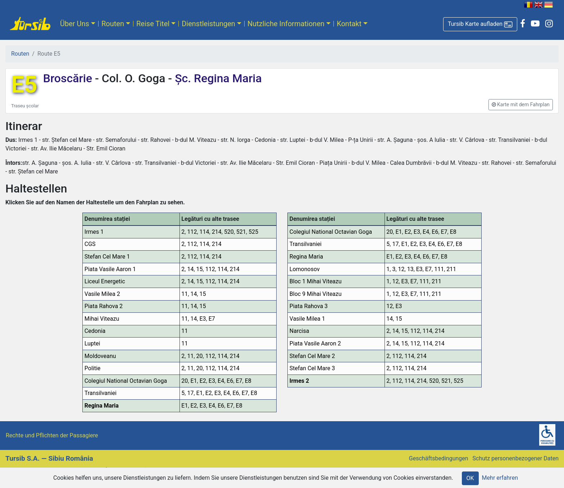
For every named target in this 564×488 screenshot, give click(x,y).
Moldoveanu (100, 356)
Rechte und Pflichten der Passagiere (52, 435)
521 (241, 231)
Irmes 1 (94, 231)
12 (401, 269)
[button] (480, 24)
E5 (24, 84)
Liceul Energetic (105, 281)
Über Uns (74, 24)
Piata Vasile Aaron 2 (315, 343)
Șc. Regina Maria (216, 78)
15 (199, 269)
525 (253, 231)
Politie (93, 368)
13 (410, 269)
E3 (203, 318)
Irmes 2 (299, 380)
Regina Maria (102, 405)
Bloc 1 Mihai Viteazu (316, 281)
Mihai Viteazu (102, 318)
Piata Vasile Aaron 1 (110, 269)
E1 (193, 380)
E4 (221, 380)
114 (204, 231)
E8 (248, 380)
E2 (203, 380)
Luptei (92, 343)
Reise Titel (152, 24)
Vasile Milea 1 (307, 318)
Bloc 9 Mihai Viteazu (316, 294)
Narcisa (299, 330)
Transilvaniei (101, 393)
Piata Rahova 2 (104, 306)
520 (229, 231)
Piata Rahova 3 (309, 306)
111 (439, 269)
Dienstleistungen (208, 24)
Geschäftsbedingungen (438, 458)
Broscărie (69, 78)
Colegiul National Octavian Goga (126, 380)
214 (217, 231)
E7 (212, 318)
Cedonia (95, 330)
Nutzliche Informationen (285, 24)
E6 (230, 380)
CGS (90, 244)
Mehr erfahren (500, 477)
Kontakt (349, 24)
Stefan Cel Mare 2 (312, 356)
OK (470, 478)
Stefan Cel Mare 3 (312, 368)
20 (199, 356)
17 (190, 393)
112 (192, 231)
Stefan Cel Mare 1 (107, 256)
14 (190, 269)
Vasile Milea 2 (102, 294)
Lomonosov (305, 269)
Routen (112, 24)
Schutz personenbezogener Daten (516, 458)
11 (184, 294)
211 (451, 269)
